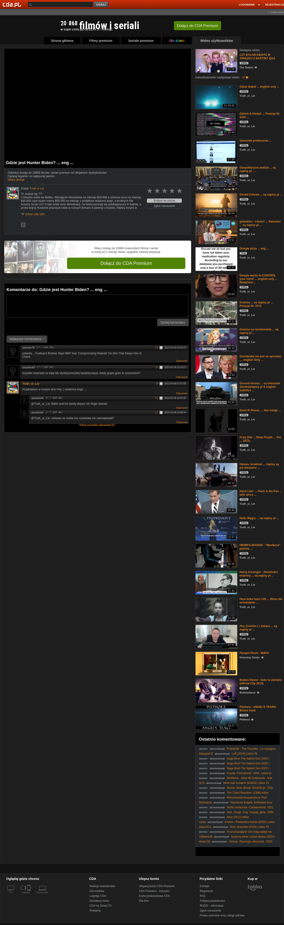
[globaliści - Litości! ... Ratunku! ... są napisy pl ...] (216, 231)
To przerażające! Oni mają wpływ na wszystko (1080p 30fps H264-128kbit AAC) (235, 833)
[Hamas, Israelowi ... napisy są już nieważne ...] (216, 474)
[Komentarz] (98, 306)
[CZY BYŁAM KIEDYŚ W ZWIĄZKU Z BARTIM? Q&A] (216, 60)
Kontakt (204, 886)
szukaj (101, 5)
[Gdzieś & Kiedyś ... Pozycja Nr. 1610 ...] (216, 124)
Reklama (95, 910)
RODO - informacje (211, 905)
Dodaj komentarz (173, 322)
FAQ (202, 896)
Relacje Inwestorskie (102, 886)
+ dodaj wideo (276, 12)
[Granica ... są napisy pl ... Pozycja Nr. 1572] (216, 312)
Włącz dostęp (16, 179)
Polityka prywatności (212, 900)
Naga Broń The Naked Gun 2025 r (248, 758)
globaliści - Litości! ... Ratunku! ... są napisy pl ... (260, 223)
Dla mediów (97, 891)
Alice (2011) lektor (238, 817)
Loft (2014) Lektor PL (245, 753)
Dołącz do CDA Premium (126, 263)
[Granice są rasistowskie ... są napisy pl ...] (216, 339)
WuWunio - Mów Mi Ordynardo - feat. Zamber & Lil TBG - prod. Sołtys (236, 779)
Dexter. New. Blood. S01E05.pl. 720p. (250, 787)
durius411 (205, 827)
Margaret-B (206, 753)
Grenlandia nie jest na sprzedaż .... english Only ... (260, 358)
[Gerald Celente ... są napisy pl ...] (216, 204)
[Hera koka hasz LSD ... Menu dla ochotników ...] (216, 609)
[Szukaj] (60, 4)
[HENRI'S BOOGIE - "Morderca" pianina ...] (216, 555)
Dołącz (197, 26)
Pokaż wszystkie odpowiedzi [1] (97, 425)
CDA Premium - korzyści (154, 891)
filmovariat (205, 802)
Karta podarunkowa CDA (154, 896)
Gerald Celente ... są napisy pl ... (261, 194)
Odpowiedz (182, 361)
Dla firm (144, 900)
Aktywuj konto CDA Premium (157, 886)
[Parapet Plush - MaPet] (216, 663)
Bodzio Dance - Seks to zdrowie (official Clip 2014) (261, 681)
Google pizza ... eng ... (254, 248)
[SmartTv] (29, 895)
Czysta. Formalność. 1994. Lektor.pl (249, 773)
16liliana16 (205, 836)
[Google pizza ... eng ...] (216, 258)
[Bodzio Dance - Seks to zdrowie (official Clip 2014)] (216, 690)
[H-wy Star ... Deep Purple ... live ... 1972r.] (216, 447)
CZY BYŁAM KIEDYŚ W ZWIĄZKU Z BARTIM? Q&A (257, 56)
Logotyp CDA (98, 896)
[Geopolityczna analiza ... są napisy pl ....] (216, 177)
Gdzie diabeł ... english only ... (259, 86)
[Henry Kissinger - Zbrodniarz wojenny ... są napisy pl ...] (216, 582)
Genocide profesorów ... (255, 140)
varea (202, 822)
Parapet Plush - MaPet (254, 653)
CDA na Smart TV (101, 905)
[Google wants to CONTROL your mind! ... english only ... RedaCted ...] (216, 285)
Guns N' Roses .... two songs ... (260, 410)
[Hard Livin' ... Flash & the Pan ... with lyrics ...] (216, 501)
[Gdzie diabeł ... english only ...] (216, 97)
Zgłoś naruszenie (164, 206)
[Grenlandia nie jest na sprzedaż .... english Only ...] (216, 366)
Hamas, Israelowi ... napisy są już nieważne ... (259, 466)
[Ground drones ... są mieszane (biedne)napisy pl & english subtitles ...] (216, 393)
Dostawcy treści (99, 900)
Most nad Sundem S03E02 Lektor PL (246, 783)
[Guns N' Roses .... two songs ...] (216, 420)
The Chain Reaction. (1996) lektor (248, 792)
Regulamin (206, 891)
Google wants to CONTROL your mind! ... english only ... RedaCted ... (258, 279)
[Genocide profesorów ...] (216, 150)
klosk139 (204, 841)
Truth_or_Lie (30, 383)
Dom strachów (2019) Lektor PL (249, 827)
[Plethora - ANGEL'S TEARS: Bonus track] (216, 717)
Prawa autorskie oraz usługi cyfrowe (222, 915)
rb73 (202, 783)
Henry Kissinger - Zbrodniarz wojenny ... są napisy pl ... (259, 573)
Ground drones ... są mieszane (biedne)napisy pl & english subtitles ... (260, 387)
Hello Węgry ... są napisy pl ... (259, 518)
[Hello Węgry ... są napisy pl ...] (216, 528)
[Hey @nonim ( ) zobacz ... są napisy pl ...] (216, 636)
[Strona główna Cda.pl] (12, 4)
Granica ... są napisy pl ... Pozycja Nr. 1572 (256, 304)
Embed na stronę (164, 200)
